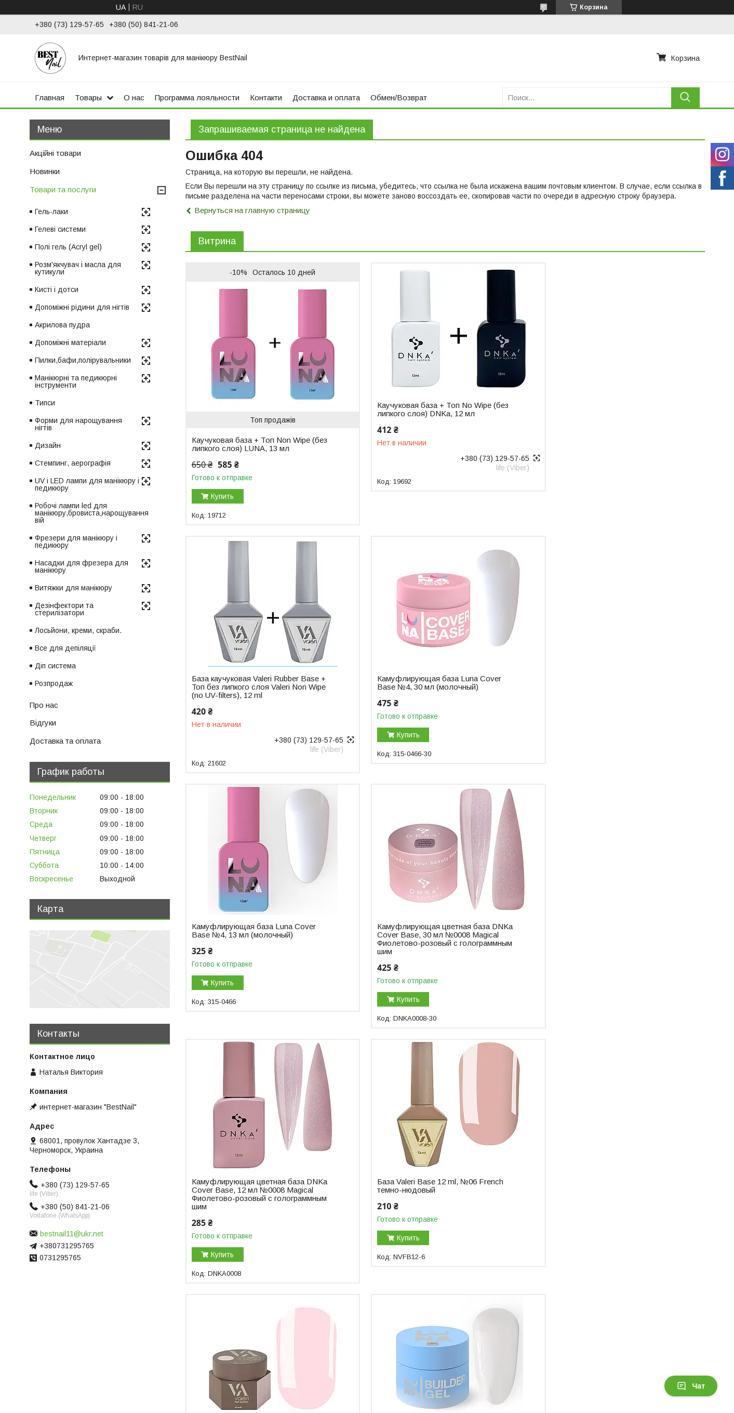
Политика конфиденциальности (452, 1403)
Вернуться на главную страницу (252, 210)
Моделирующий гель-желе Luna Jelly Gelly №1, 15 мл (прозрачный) (606, 1193)
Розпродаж (54, 683)
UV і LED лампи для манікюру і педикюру (87, 484)
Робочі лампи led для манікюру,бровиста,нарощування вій (92, 512)
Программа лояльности (197, 97)
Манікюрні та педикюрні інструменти (76, 381)
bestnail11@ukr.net (71, 1234)
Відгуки (43, 722)
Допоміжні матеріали (70, 342)
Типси (45, 403)
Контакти (266, 97)
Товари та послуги (63, 189)
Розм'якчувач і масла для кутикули (78, 268)
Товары (88, 97)
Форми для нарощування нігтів (78, 424)
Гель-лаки (51, 211)
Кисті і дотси (56, 289)
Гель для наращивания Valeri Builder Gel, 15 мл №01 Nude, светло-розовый (610, 942)
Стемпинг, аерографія (73, 463)
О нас (134, 97)
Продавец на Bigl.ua (367, 1393)
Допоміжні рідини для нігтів (82, 307)
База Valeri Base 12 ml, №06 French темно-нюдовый (431, 938)
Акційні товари (55, 153)
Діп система (55, 666)
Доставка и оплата (326, 97)
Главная (49, 97)
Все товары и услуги (662, 1289)
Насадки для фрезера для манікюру (81, 566)
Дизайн (48, 445)
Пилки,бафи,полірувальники (83, 360)
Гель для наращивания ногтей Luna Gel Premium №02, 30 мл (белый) (256, 1193)
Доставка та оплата (65, 740)
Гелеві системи (60, 229)
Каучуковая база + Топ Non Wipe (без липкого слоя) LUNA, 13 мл (251, 444)
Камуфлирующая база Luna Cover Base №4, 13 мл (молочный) (430, 683)
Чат (691, 1386)
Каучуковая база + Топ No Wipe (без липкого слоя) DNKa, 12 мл (434, 409)
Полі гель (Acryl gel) (68, 247)
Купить (222, 496)
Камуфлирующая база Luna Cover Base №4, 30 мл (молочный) (254, 683)
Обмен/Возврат (398, 97)
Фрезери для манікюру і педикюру (76, 541)
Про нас (44, 705)
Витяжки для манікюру (73, 588)
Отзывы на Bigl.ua (41, 1347)
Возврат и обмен (221, 1347)
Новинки (45, 171)
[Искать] (685, 97)
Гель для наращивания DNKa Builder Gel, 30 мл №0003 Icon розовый (434, 1193)
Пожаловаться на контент (362, 1403)
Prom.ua (413, 1384)
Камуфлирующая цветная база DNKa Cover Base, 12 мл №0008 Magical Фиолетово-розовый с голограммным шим (250, 946)
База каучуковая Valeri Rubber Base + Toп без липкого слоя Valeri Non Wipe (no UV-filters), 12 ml (608, 413)
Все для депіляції (65, 648)
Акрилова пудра (62, 325)
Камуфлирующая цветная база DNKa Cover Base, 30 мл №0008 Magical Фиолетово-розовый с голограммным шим (603, 691)
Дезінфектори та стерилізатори (64, 609)
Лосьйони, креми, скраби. (78, 630)
